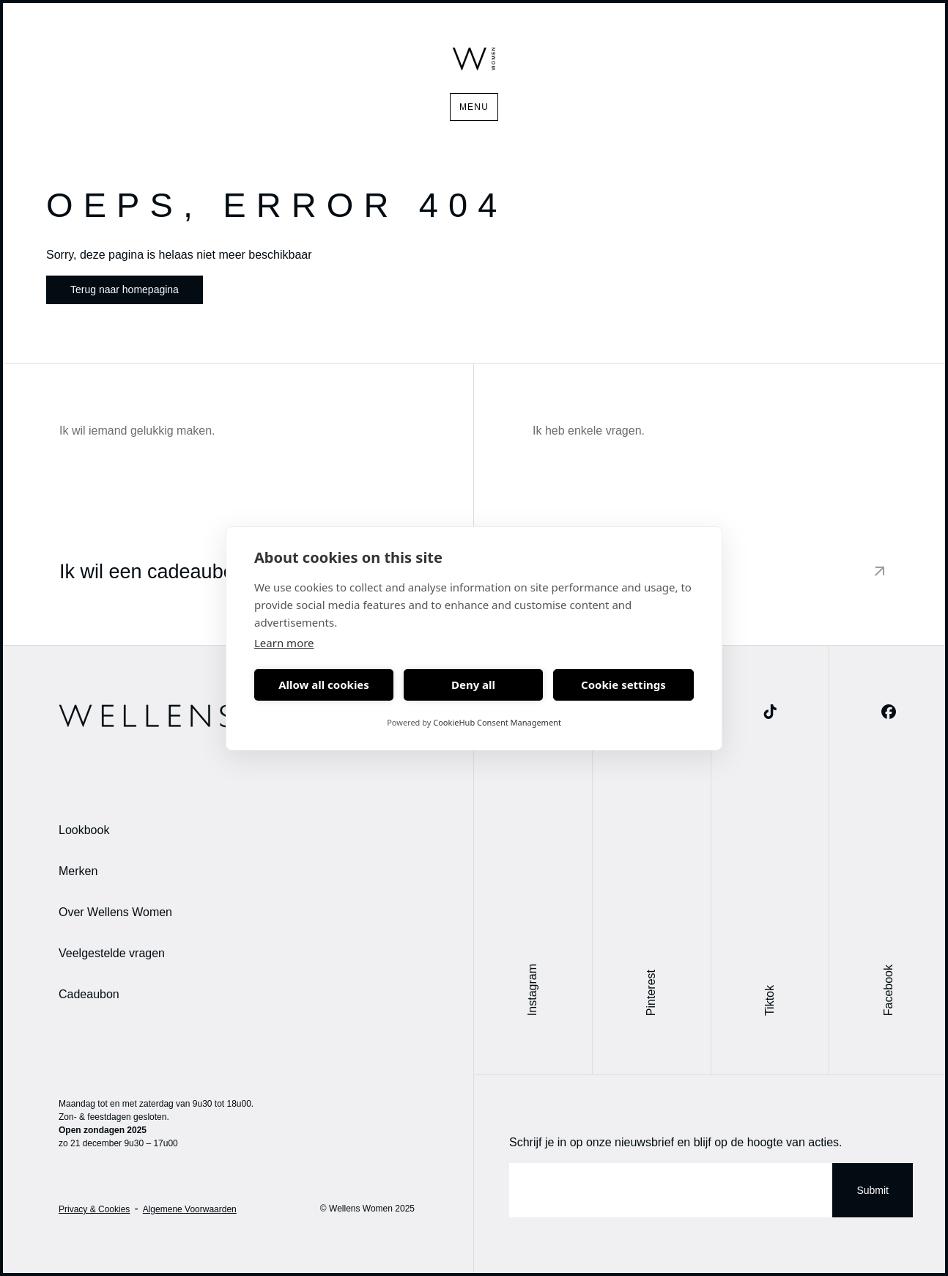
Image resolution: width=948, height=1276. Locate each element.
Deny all (473, 684)
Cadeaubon (89, 994)
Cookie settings (623, 684)
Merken (78, 871)
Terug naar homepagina (124, 289)
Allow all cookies (323, 684)
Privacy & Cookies (94, 1209)
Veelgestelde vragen (112, 953)
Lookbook (84, 830)
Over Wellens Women (115, 912)
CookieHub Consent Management (497, 722)
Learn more (284, 642)
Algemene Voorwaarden (190, 1209)
